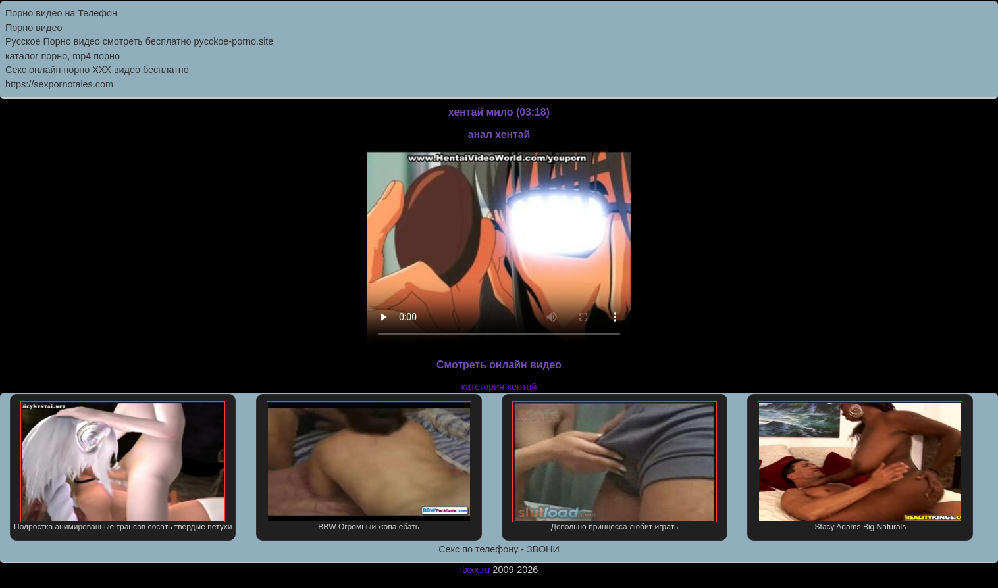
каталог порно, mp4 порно (62, 56)
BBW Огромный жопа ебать (369, 466)
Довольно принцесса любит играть (614, 466)
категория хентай (499, 386)
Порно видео (33, 27)
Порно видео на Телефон (61, 13)
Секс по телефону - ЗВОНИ (499, 549)
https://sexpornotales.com (59, 84)
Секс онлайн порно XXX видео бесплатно (97, 69)
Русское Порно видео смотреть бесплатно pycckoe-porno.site (139, 41)
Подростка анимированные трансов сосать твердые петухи (123, 466)
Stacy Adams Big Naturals (860, 466)
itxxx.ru (475, 569)
